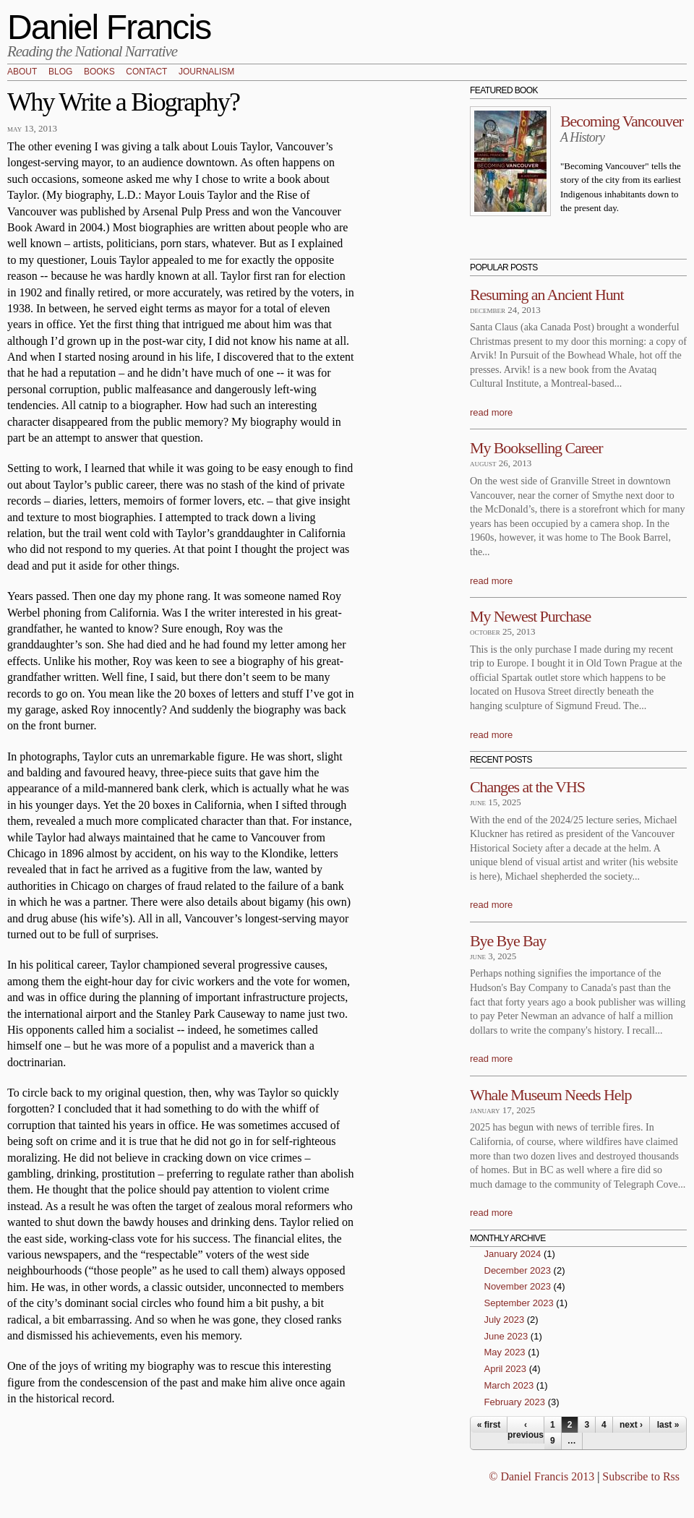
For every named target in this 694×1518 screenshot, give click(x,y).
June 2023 (506, 1336)
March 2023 (509, 1385)
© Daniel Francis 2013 (541, 1476)
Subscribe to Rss (641, 1476)
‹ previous (525, 1430)
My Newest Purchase (530, 616)
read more (491, 412)
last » (668, 1425)
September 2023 (519, 1303)
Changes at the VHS (527, 787)
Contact (146, 72)
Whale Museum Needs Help (550, 1095)
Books (99, 72)
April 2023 (505, 1368)
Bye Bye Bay (508, 941)
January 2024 (512, 1253)
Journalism (206, 72)
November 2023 (518, 1286)
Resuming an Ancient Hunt (547, 295)
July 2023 (504, 1319)
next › (631, 1425)
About (22, 72)
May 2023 (505, 1352)
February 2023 (515, 1402)
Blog (60, 72)
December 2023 (518, 1270)
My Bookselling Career (536, 448)
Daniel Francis (109, 27)
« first (489, 1425)
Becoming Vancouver (621, 121)
